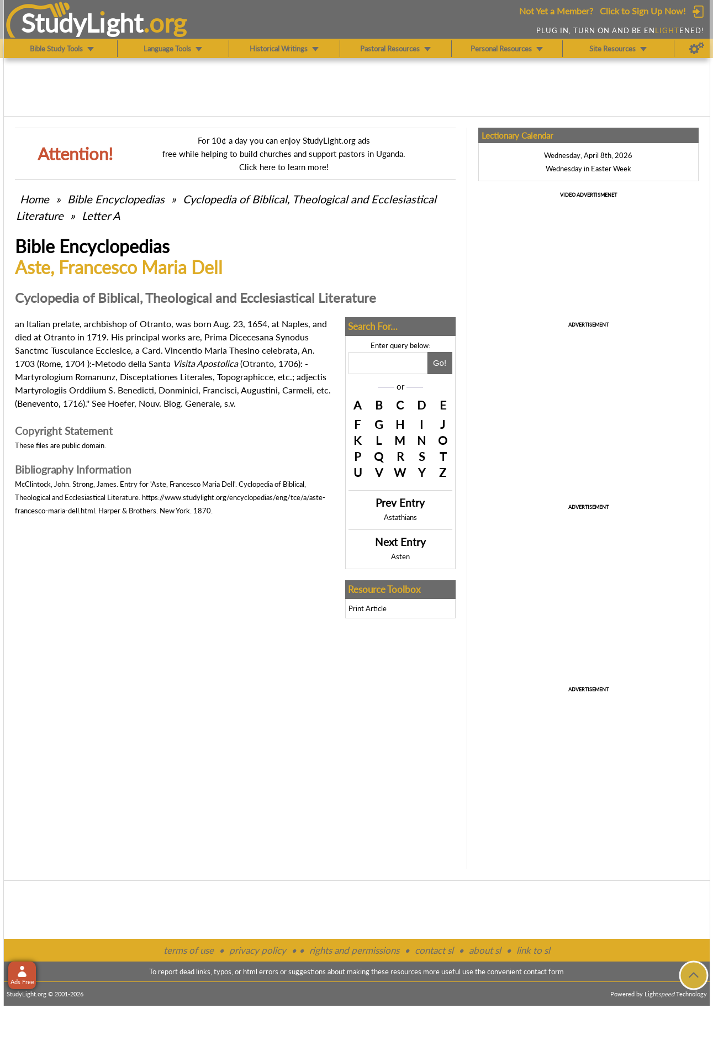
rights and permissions (354, 950)
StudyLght (82, 22)
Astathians (400, 517)
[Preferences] (696, 48)
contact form (544, 971)
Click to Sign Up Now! (642, 11)
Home (34, 199)
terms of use (188, 950)
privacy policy (257, 950)
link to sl (533, 950)
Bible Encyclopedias (116, 199)
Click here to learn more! (284, 167)
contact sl (434, 950)
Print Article (367, 608)
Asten (400, 556)
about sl (485, 950)
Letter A (101, 215)
